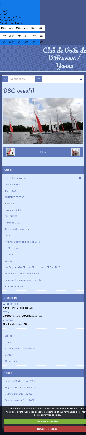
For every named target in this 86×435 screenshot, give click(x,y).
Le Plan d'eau (12, 248)
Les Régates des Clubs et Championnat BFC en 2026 (32, 267)
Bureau (8, 260)
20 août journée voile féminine (20, 348)
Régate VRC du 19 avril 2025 (20, 381)
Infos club (10, 203)
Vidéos (8, 335)
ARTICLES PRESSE (14, 197)
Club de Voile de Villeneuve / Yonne (64, 58)
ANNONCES (11, 216)
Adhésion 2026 (12, 222)
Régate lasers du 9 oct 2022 (19, 400)
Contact (9, 354)
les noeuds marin (14, 286)
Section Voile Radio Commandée (22, 273)
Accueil (8, 169)
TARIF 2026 (11, 190)
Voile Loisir (10, 235)
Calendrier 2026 (13, 210)
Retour (43, 152)
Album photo (11, 361)
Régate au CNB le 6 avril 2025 (20, 387)
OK (38, 78)
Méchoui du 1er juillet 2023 (18, 393)
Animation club (12, 184)
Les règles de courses (43, 178)
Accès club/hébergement (17, 229)
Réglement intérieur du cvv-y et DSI (23, 279)
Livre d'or (9, 342)
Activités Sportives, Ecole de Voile (22, 241)
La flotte (9, 254)
